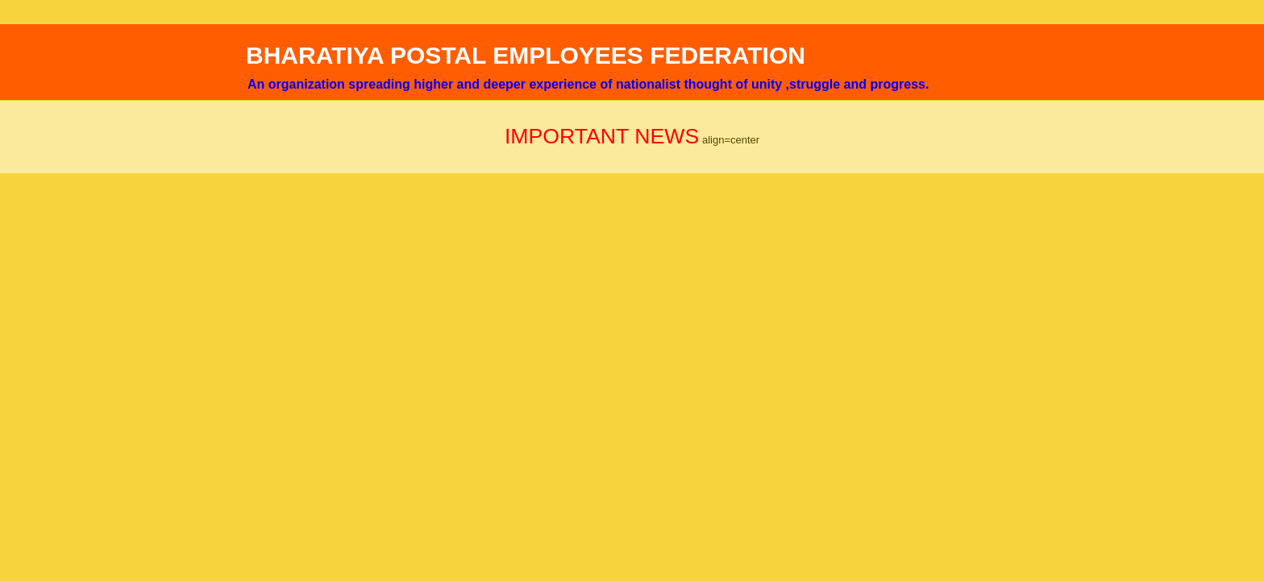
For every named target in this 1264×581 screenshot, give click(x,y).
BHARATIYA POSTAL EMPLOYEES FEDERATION (525, 55)
